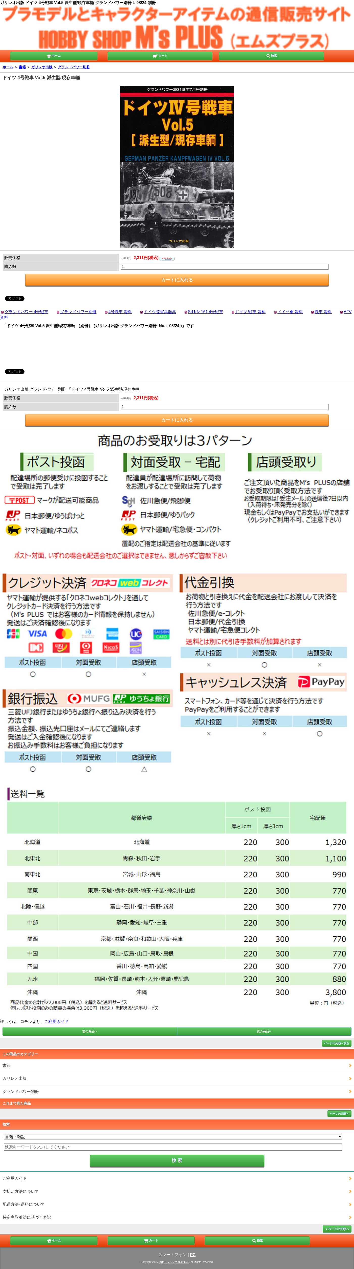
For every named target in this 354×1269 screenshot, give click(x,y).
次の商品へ (264, 1031)
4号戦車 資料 (120, 312)
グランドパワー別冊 (74, 67)
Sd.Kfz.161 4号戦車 (205, 312)
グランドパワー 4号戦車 (26, 312)
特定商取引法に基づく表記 (27, 1217)
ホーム (53, 55)
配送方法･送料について (24, 1204)
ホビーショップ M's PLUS (174, 1262)
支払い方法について (21, 1191)
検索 (271, 55)
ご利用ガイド (56, 1021)
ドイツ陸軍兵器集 (160, 312)
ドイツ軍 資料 (290, 312)
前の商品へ (89, 1031)
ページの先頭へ (339, 1113)
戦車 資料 (323, 312)
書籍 (22, 67)
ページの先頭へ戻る (336, 1043)
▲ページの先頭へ (337, 1229)
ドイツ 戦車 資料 (250, 312)
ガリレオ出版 (42, 67)
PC (192, 1255)
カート (160, 55)
